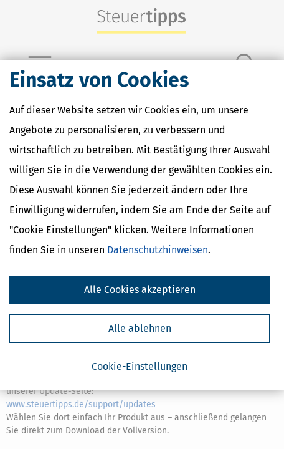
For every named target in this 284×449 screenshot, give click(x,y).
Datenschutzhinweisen (157, 250)
